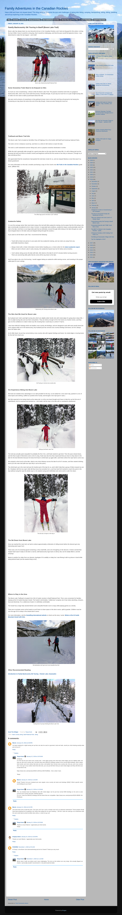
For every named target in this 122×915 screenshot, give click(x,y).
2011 (91, 257)
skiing (36, 734)
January (94, 207)
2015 (91, 247)
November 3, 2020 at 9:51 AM (27, 847)
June (93, 195)
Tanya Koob (28, 732)
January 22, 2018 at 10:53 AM (35, 756)
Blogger (64, 910)
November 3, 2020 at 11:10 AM (35, 858)
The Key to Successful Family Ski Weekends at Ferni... (100, 214)
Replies (16, 753)
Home (46, 899)
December (95, 181)
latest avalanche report (72, 247)
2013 (91, 252)
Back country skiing (17, 734)
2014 (91, 250)
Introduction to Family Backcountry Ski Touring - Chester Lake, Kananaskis (32, 674)
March (93, 203)
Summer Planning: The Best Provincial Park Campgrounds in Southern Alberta (104, 113)
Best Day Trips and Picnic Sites (70, 19)
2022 (91, 170)
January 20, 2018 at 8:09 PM (24, 743)
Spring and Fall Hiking (34, 19)
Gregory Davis (16, 836)
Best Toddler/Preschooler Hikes (51, 19)
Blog (9, 19)
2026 (91, 160)
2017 (91, 243)
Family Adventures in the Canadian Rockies (36, 8)
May (93, 198)
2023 (91, 167)
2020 (91, 174)
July (93, 193)
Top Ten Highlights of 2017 (98, 239)
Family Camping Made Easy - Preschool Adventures (104, 130)
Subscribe (101, 301)
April (93, 200)
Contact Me (23, 19)
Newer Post (12, 899)
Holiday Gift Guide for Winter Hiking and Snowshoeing (103, 84)
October (94, 186)
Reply (14, 749)
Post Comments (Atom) (21, 903)
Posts (91, 365)
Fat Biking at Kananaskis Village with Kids (102, 237)
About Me (15, 19)
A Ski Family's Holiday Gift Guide (104, 65)
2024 (91, 165)
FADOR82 (15, 847)
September (95, 188)
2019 (91, 177)
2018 (91, 179)
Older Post (80, 899)
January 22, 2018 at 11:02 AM (29, 779)
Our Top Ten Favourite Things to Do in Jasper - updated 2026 (104, 121)
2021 (91, 172)
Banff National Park (29, 734)
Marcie (14, 743)
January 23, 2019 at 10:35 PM (29, 836)
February (94, 205)
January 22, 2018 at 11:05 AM (35, 789)
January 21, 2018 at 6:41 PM (24, 807)
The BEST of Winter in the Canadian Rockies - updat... (101, 229)
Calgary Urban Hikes (85, 19)
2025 (91, 162)
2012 (91, 255)
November (95, 184)
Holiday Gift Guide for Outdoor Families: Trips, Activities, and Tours (104, 103)
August (94, 191)
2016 (91, 245)
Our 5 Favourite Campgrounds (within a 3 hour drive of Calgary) (104, 93)
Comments (93, 368)
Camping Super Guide (99, 19)
